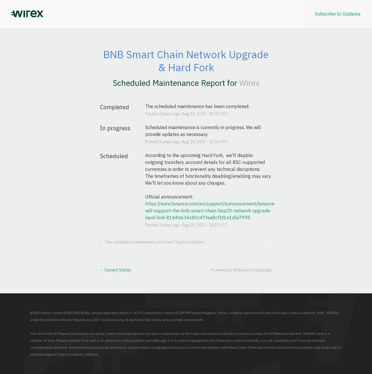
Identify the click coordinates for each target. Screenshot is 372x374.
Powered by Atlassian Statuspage (241, 270)
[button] (338, 14)
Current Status (115, 270)
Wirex (249, 83)
